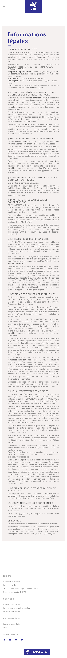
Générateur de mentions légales (30, 88)
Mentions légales (46, 646)
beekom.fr (34, 646)
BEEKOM (21, 69)
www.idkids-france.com (36, 57)
